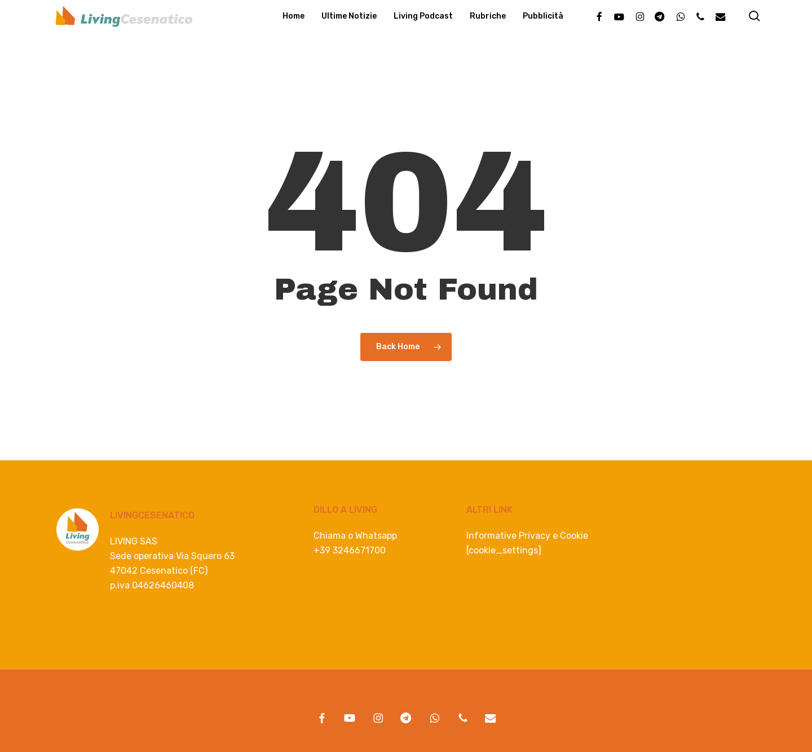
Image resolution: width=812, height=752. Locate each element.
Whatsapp (376, 535)
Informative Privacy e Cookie (527, 535)
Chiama (330, 535)
